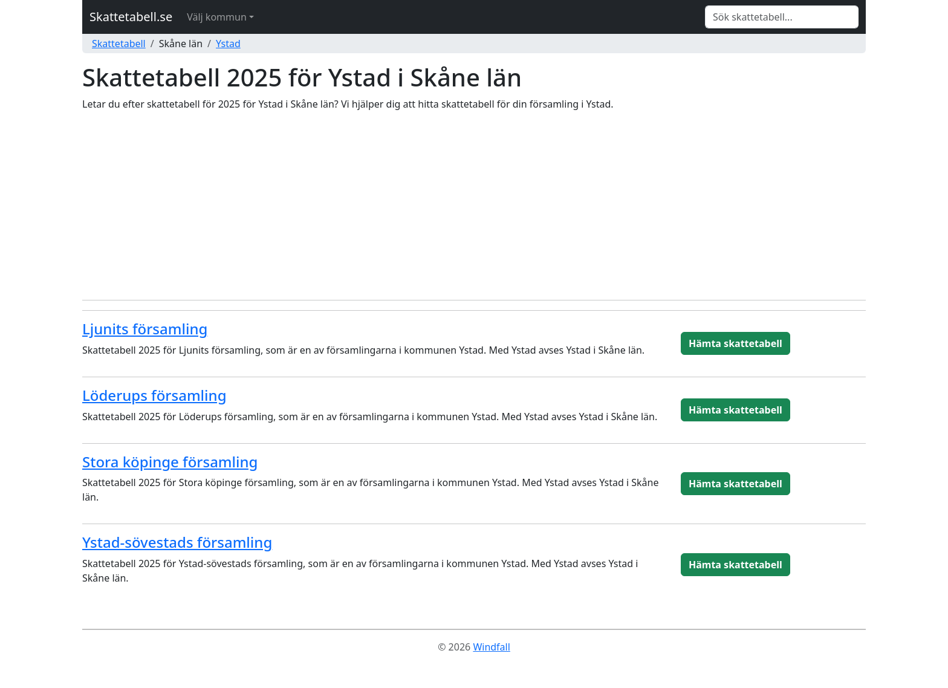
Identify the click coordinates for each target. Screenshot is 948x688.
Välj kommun (217, 17)
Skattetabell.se (130, 16)
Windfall (491, 647)
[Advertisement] (474, 205)
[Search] (782, 16)
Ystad (228, 43)
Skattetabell (119, 43)
